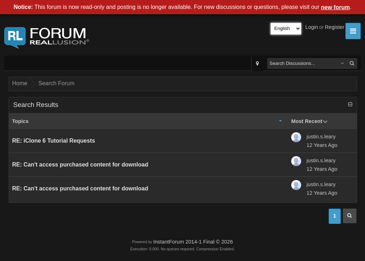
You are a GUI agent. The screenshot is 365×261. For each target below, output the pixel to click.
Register (334, 27)
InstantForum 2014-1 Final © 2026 (193, 242)
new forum (335, 7)
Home (19, 83)
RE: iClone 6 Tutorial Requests (53, 141)
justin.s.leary (321, 136)
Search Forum (56, 83)
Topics (20, 121)
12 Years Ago (322, 145)
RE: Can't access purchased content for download (80, 165)
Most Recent (306, 121)
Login (311, 27)
